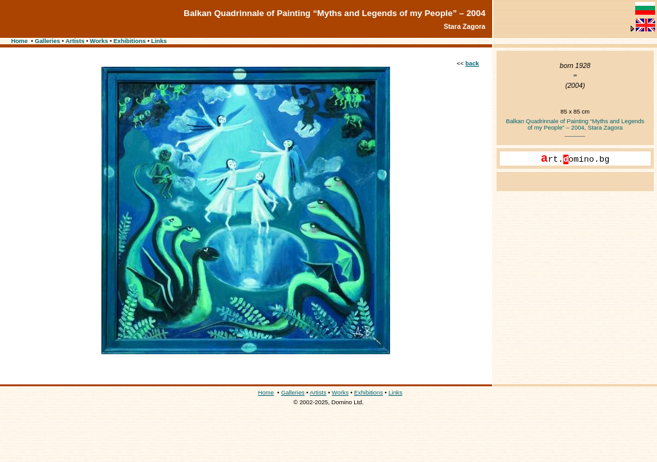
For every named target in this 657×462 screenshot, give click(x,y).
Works (99, 41)
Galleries (47, 41)
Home (19, 41)
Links (159, 41)
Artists (75, 41)
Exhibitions (130, 41)
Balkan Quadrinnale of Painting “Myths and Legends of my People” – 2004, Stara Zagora (575, 124)
